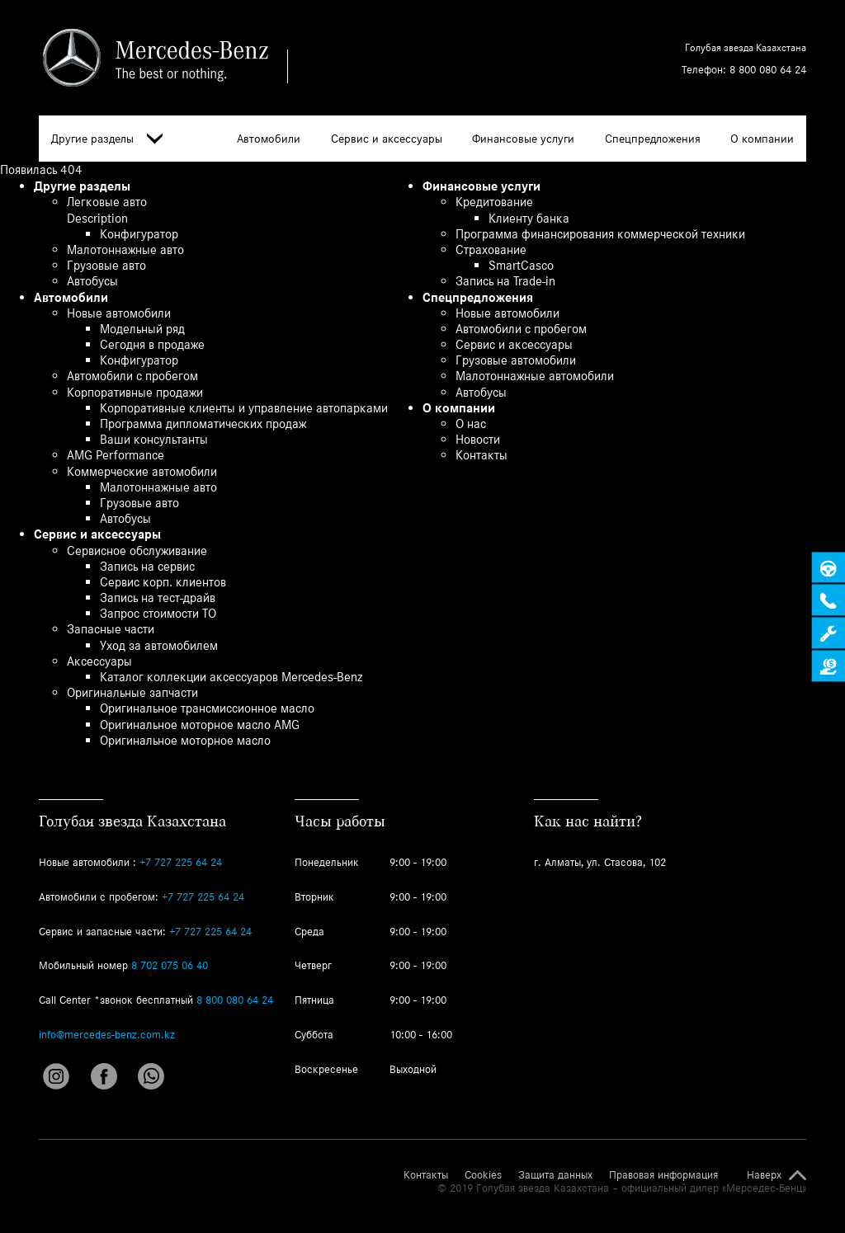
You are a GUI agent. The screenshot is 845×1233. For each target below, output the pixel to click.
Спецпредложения (653, 138)
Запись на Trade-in (505, 281)
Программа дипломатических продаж (203, 423)
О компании (762, 138)
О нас (471, 423)
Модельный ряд (142, 328)
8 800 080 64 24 (767, 70)
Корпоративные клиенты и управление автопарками (244, 408)
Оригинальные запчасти (132, 692)
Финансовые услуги (523, 138)
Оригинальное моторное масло (185, 740)
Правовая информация (663, 1175)
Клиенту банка (529, 218)
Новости (478, 439)
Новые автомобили (119, 313)
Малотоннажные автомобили (535, 376)
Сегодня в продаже (152, 344)
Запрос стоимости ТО (158, 613)
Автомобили (268, 138)
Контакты (481, 455)
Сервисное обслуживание (137, 550)
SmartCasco (521, 265)
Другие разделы (107, 139)
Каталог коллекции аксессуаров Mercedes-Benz (231, 677)
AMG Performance (115, 455)
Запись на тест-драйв (157, 597)
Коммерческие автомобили (142, 471)
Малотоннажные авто (125, 249)
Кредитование (494, 201)
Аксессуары (99, 661)
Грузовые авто (106, 265)
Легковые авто (107, 201)
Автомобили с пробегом (132, 376)
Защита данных (555, 1175)
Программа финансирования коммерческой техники (600, 234)
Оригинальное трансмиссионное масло (207, 708)
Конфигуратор (139, 234)
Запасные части (110, 629)
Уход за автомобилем (159, 645)
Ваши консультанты (154, 439)
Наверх (764, 1175)
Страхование (491, 249)
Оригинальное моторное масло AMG (200, 724)
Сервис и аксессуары (386, 138)
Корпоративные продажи (135, 392)
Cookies (483, 1175)
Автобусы (92, 281)
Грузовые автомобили (516, 360)
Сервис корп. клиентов (163, 582)
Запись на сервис (147, 566)
